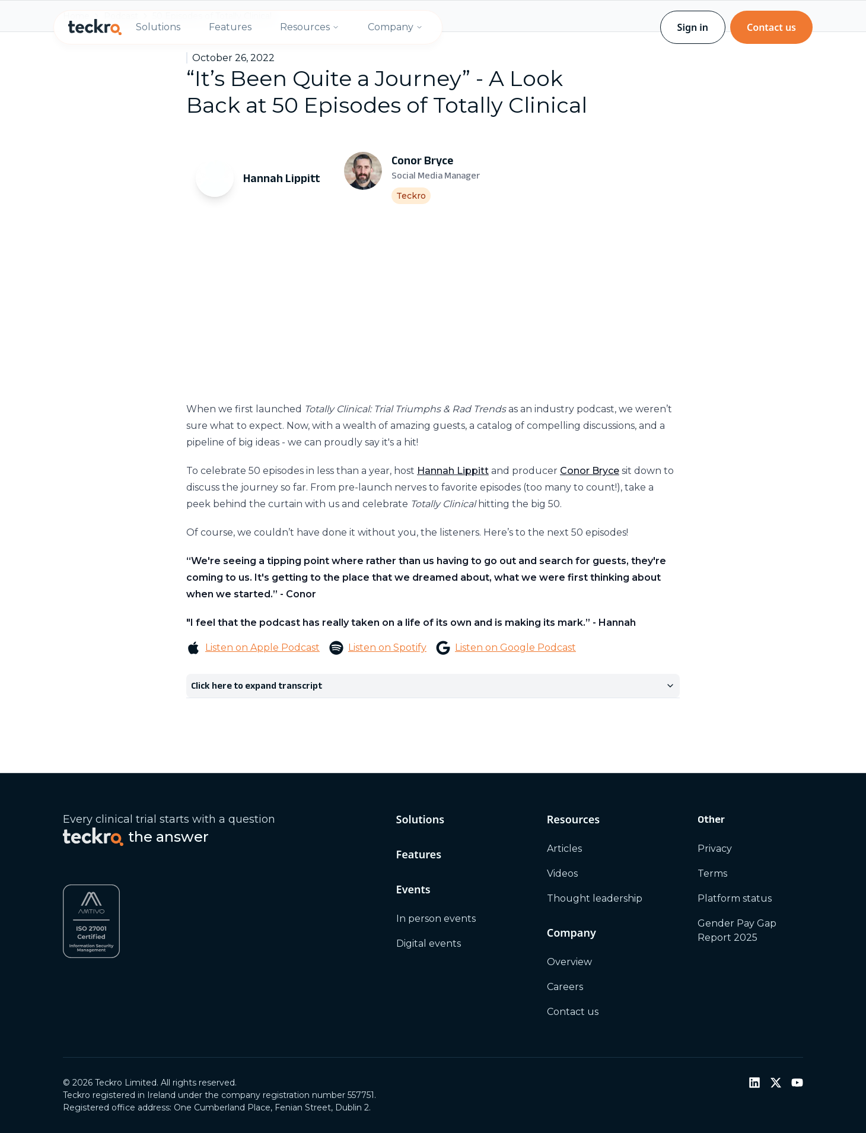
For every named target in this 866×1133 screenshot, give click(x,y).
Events (413, 889)
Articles (564, 848)
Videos (562, 873)
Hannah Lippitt (453, 470)
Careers (565, 986)
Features (230, 27)
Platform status (735, 898)
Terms (712, 873)
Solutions (158, 27)
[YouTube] (797, 1083)
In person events (436, 918)
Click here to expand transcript (433, 685)
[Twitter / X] (776, 1083)
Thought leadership (594, 898)
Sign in (692, 27)
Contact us (771, 27)
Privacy (715, 848)
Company (395, 27)
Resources (309, 27)
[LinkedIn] (754, 1083)
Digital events (428, 943)
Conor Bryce (589, 470)
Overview (569, 961)
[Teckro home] (95, 27)
